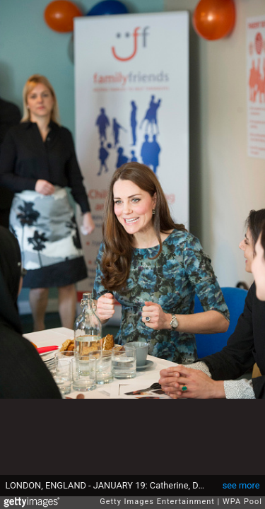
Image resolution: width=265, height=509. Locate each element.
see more (241, 485)
